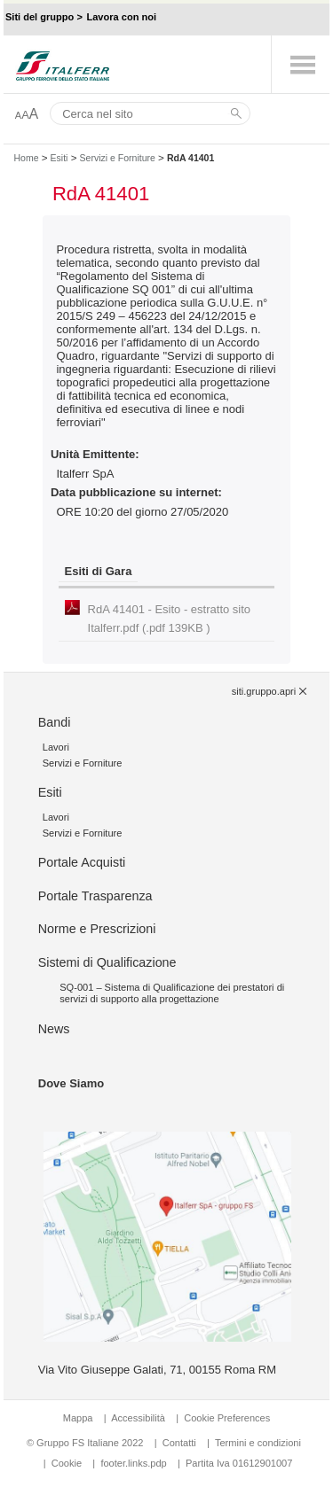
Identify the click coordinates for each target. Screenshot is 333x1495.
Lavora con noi (121, 17)
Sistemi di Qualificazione (107, 962)
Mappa (78, 1418)
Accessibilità (139, 1418)
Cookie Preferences (227, 1418)
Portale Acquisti (82, 862)
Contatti (179, 1442)
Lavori (56, 747)
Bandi (54, 722)
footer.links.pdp (133, 1463)
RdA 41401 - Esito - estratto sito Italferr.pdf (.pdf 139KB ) (169, 619)
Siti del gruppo (39, 17)
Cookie (67, 1463)
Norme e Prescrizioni (97, 929)
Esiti (59, 157)
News (54, 1029)
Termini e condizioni (258, 1442)
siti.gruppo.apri (264, 691)
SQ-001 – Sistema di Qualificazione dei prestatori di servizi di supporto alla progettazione (171, 993)
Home (25, 157)
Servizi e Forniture (117, 157)
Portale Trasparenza (95, 896)
